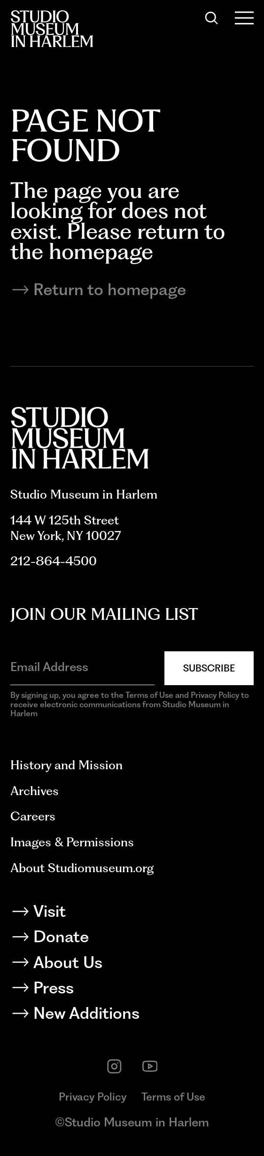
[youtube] (150, 1066)
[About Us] (132, 964)
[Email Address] (82, 667)
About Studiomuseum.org (82, 867)
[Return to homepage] (132, 290)
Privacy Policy (92, 1096)
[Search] (211, 18)
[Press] (132, 990)
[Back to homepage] (51, 28)
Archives (34, 790)
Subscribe (209, 668)
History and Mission (66, 765)
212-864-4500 (53, 561)
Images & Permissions (72, 842)
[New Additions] (132, 1015)
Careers (32, 816)
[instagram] (114, 1066)
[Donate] (132, 939)
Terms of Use (173, 1096)
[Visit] (132, 913)
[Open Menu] (244, 18)
